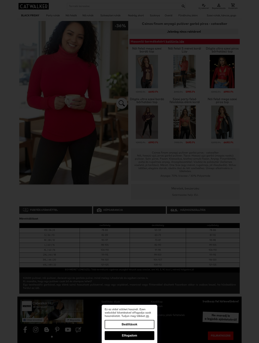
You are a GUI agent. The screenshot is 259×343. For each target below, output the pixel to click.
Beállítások (129, 324)
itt (147, 316)
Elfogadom (129, 335)
